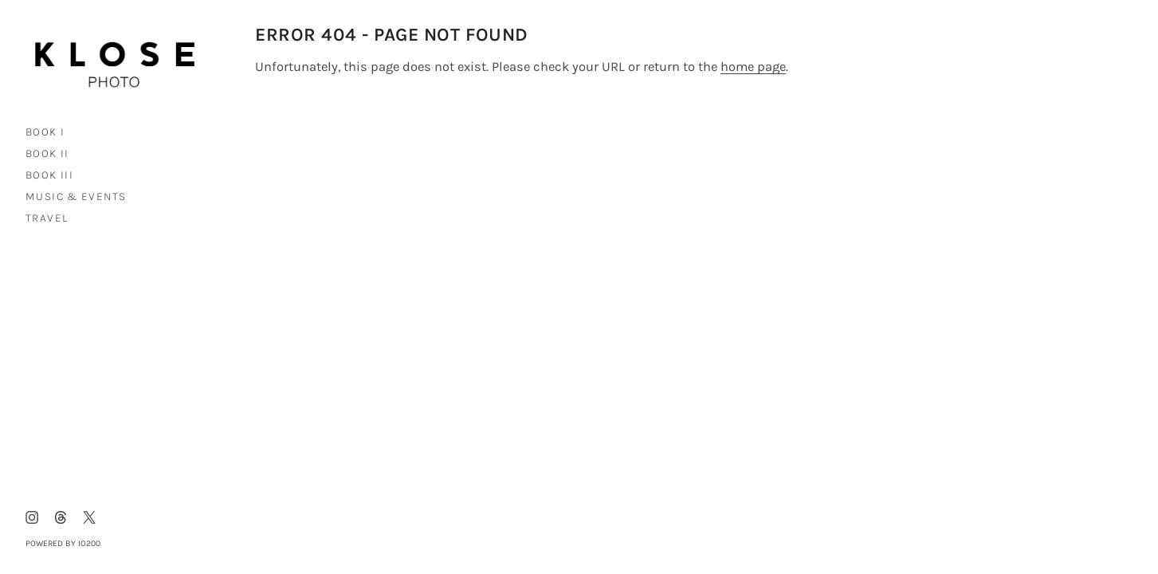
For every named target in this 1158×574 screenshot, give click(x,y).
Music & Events (76, 196)
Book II (47, 153)
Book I (45, 131)
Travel (47, 217)
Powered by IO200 (63, 543)
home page (753, 66)
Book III (49, 174)
